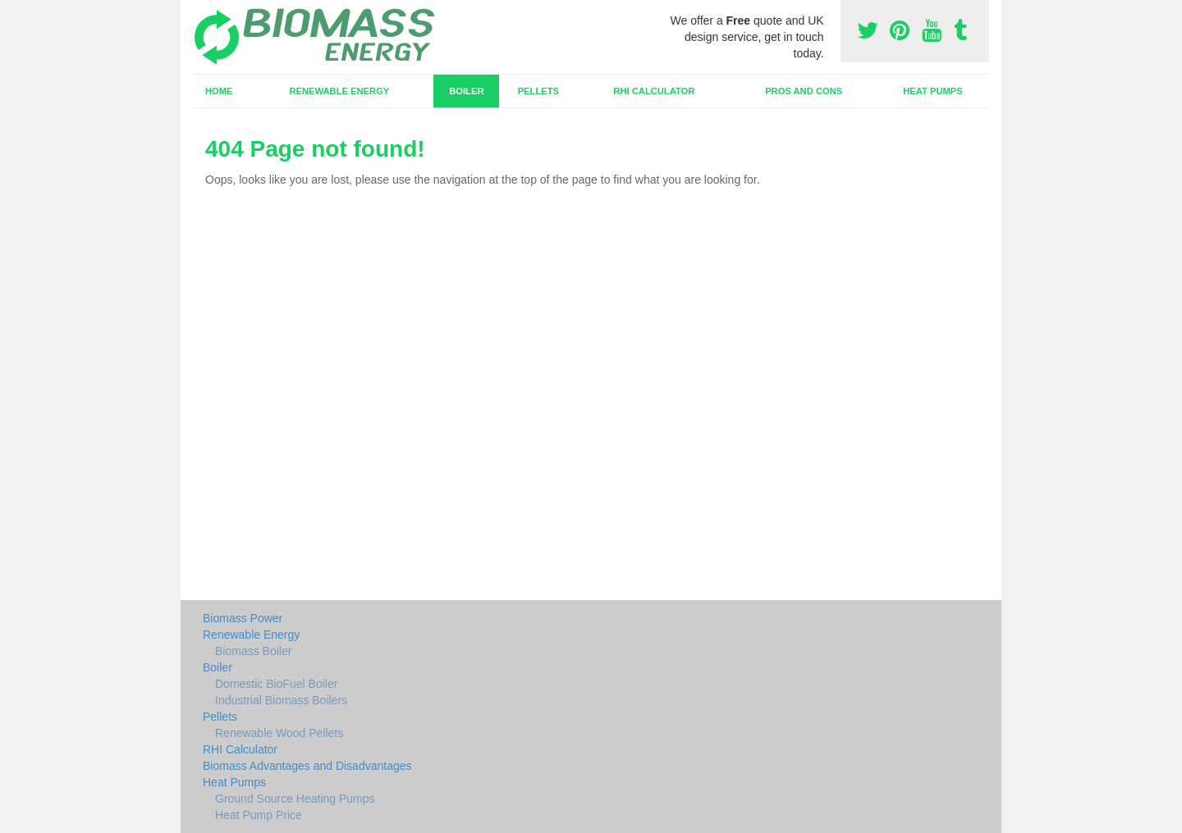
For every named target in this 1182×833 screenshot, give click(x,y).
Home (219, 91)
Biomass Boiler (253, 651)
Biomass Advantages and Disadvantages (307, 765)
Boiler (466, 91)
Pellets (538, 91)
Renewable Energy (339, 91)
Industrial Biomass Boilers (281, 700)
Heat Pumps (933, 91)
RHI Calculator (653, 91)
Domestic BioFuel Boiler (276, 683)
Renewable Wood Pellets (279, 733)
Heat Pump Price (258, 815)
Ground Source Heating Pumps (295, 798)
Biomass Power (242, 618)
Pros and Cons (803, 91)
